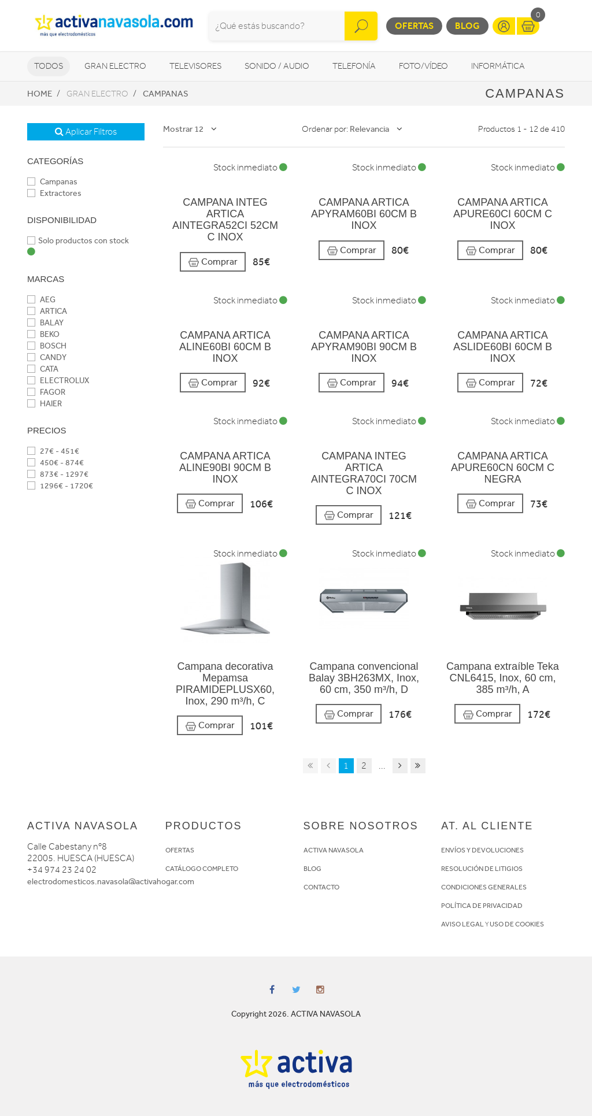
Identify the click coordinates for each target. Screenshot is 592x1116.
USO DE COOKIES (517, 924)
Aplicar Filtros (86, 132)
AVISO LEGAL (462, 924)
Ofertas (414, 25)
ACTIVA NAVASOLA (334, 850)
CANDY (46, 357)
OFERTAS (179, 850)
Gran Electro (115, 66)
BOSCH (46, 346)
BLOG (312, 869)
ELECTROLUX (58, 380)
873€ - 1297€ (57, 474)
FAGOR (46, 392)
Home (39, 93)
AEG (41, 300)
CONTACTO (321, 887)
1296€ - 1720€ (60, 486)
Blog (467, 25)
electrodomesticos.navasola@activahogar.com (110, 882)
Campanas (165, 93)
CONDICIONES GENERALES (484, 887)
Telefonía (354, 66)
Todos (48, 66)
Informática (498, 66)
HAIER (44, 404)
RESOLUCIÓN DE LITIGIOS (482, 869)
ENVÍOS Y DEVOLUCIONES (482, 850)
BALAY (45, 323)
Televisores (195, 66)
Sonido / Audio (277, 66)
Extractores (54, 193)
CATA (42, 369)
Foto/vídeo (423, 66)
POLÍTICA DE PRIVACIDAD (482, 906)
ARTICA (47, 311)
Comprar (213, 262)
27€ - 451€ (53, 451)
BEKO (43, 334)
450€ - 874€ (55, 463)
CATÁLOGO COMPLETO (201, 869)
